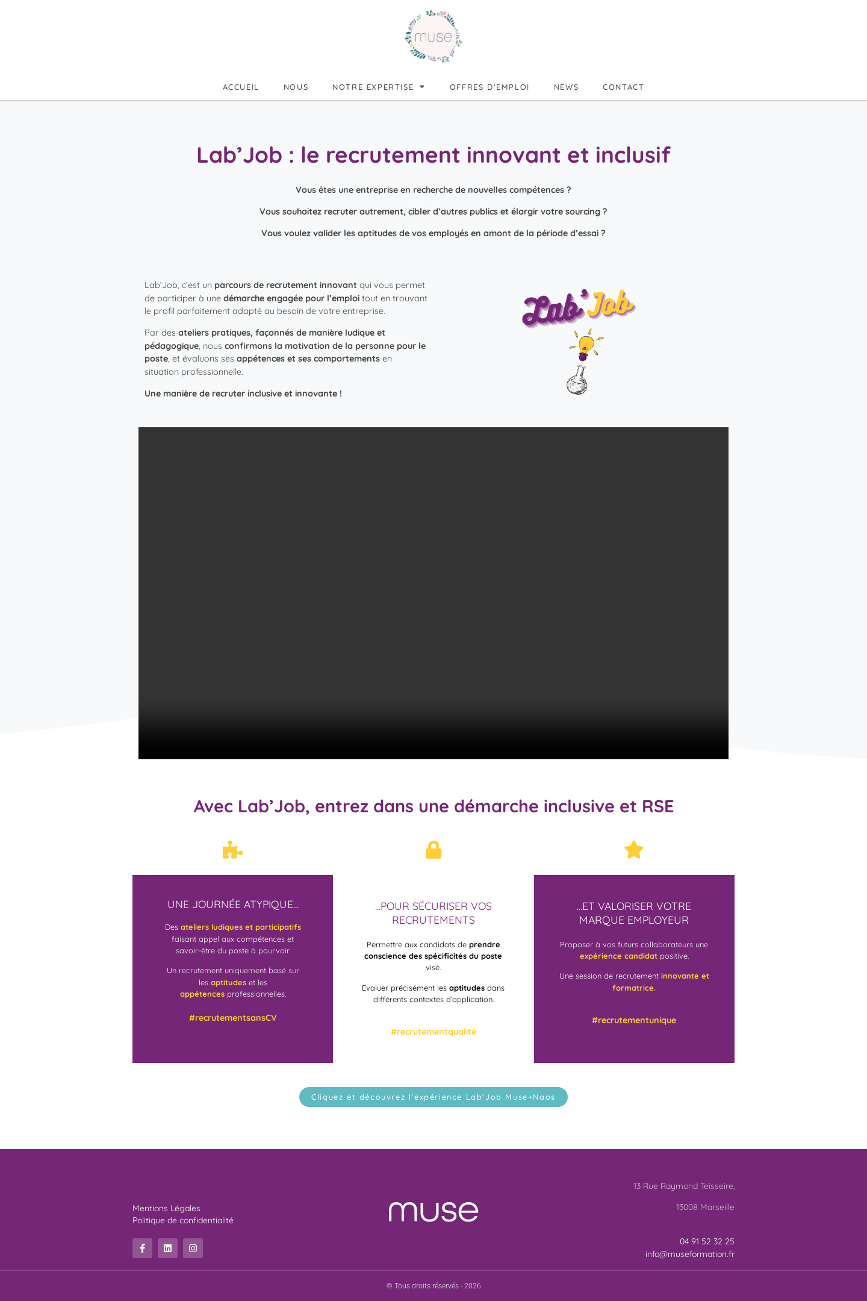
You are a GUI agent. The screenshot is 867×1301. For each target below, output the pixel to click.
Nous (296, 87)
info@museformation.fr (690, 1254)
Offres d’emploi (490, 87)
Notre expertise (379, 87)
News (566, 87)
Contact (623, 87)
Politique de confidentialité (183, 1220)
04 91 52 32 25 (707, 1241)
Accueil (241, 87)
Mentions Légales (166, 1208)
